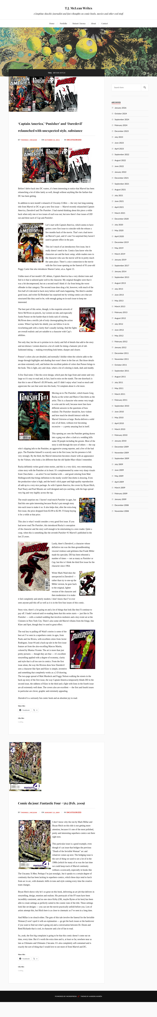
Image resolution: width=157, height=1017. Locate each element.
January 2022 (120, 172)
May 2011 (119, 388)
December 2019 (122, 242)
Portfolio (63, 23)
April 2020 (119, 236)
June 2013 (119, 294)
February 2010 (121, 435)
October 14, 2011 (54, 154)
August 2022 (120, 160)
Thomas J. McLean (30, 154)
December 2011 (122, 353)
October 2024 (121, 113)
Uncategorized (77, 154)
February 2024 (121, 125)
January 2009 (120, 499)
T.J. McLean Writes (78, 7)
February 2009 (121, 493)
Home (51, 23)
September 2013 (122, 277)
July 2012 (119, 324)
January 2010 (120, 441)
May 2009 (119, 476)
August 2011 (120, 376)
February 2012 (121, 341)
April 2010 (119, 423)
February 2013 (121, 312)
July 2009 (119, 464)
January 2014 (120, 271)
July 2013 (119, 289)
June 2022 (119, 166)
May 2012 (119, 335)
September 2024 (122, 119)
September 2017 (122, 265)
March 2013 (120, 306)
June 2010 (119, 411)
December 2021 (122, 178)
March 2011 (120, 394)
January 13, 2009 (54, 833)
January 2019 (120, 259)
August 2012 (120, 318)
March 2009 (120, 487)
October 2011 (121, 365)
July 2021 (119, 195)
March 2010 (120, 429)
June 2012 (119, 330)
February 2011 (121, 400)
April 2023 (119, 148)
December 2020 (122, 219)
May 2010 (119, 417)
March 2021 (120, 213)
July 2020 (119, 224)
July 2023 (119, 137)
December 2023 (122, 131)
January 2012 (120, 347)
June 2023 (119, 143)
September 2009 (122, 458)
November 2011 (122, 359)
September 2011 (122, 370)
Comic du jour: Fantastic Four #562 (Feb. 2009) (55, 820)
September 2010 (122, 406)
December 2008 (122, 505)
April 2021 (119, 207)
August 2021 (120, 189)
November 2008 (122, 511)
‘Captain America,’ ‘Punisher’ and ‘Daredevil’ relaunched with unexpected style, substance (54, 133)
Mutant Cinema (78, 23)
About (93, 23)
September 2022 (122, 154)
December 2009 (122, 446)
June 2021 (119, 201)
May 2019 (119, 248)
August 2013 (120, 283)
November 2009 (122, 452)
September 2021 (122, 184)
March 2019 (120, 254)
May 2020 (119, 230)
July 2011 (119, 382)
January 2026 (120, 108)
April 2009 (119, 482)
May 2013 (119, 300)
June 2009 (119, 470)
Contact (104, 23)
